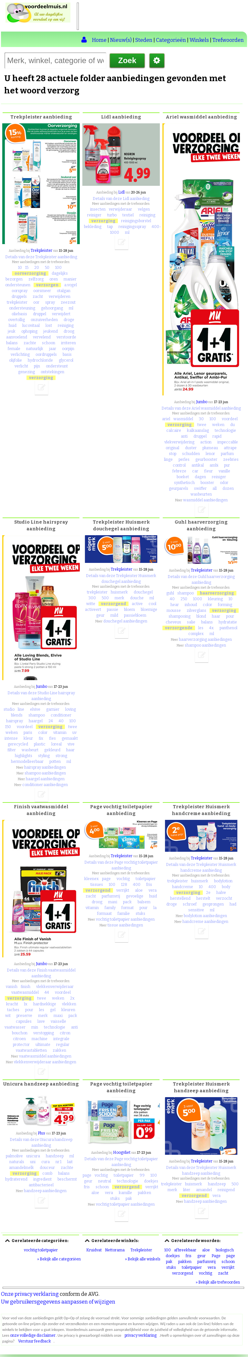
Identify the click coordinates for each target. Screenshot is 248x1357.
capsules (24, 1021)
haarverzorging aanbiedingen (205, 639)
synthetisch (184, 482)
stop (172, 453)
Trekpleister (41, 250)
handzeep (55, 1156)
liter (186, 1190)
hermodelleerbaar (27, 761)
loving (70, 709)
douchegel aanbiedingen (125, 621)
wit (8, 1015)
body (226, 887)
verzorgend (113, 604)
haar (70, 750)
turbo (112, 215)
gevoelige (134, 896)
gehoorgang (52, 308)
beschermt (67, 1179)
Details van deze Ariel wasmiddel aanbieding (201, 408)
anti (184, 436)
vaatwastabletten (31, 1050)
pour (230, 616)
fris (149, 884)
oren (53, 279)
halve (221, 892)
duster (191, 448)
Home (99, 40)
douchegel (143, 592)
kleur (28, 738)
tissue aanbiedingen (125, 925)
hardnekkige (44, 1004)
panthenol (228, 628)
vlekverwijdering (179, 442)
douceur (47, 1167)
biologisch (225, 1250)
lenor (210, 453)
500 (105, 598)
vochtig (123, 879)
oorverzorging (30, 273)
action (206, 442)
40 (61, 721)
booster (207, 482)
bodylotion (223, 881)
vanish (11, 986)
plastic (40, 744)
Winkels (199, 40)
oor (36, 302)
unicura (33, 1156)
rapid (217, 436)
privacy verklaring (141, 1335)
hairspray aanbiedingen (45, 767)
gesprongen (213, 904)
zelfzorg (36, 279)
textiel (128, 215)
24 (50, 721)
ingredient (42, 1179)
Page (216, 1256)
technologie (225, 430)
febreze (179, 471)
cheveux (173, 622)
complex (196, 633)
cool (152, 604)
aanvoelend (16, 337)
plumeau (210, 448)
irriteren (68, 343)
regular (62, 1044)
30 (201, 419)
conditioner (61, 715)
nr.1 (58, 1162)
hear (174, 605)
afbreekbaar (185, 1250)
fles (52, 738)
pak (129, 1198)
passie (112, 609)
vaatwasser (15, 1027)
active (137, 604)
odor (224, 482)
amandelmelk (21, 1167)
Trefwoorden (228, 40)
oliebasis (19, 314)
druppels (19, 296)
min (34, 1027)
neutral (104, 1181)
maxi (58, 1015)
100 (58, 267)
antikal (197, 465)
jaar (52, 348)
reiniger (94, 215)
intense (11, 738)
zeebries (231, 459)
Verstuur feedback (34, 1341)
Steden (143, 40)
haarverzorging (217, 593)
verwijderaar (120, 209)
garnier (52, 709)
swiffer (200, 488)
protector (21, 1044)
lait (70, 1162)
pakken (144, 1193)
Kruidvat (94, 1250)
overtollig (16, 320)
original (172, 448)
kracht (12, 1004)
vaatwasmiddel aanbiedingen (45, 1056)
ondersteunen (17, 285)
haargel (36, 721)
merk (119, 598)
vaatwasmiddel (25, 992)
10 (20, 267)
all (214, 488)
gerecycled (18, 744)
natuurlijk (34, 348)
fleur (208, 471)
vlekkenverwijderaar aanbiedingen (45, 1062)
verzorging (41, 377)
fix (41, 738)
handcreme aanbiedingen (205, 921)
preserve (24, 1015)
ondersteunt (57, 366)
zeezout (68, 302)
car (195, 471)
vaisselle (58, 1021)
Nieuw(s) (121, 40)
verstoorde (66, 337)
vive (71, 744)
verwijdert (61, 314)
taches (13, 1010)
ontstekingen (52, 372)
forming (225, 605)
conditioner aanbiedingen (45, 785)
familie (124, 913)
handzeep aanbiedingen (45, 1191)
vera (153, 890)
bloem (129, 609)
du (232, 424)
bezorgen (14, 279)
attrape (230, 448)
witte (90, 604)
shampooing (180, 616)
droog (69, 331)
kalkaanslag (198, 430)
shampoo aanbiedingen (45, 773)
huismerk (119, 592)
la (155, 908)
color (42, 732)
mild (114, 615)
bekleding (92, 226)
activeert (93, 609)
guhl (170, 593)
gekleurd (52, 750)
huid (12, 325)
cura (45, 1162)
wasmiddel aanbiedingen (205, 500)
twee (201, 424)
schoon (48, 343)
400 (136, 884)
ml (71, 308)
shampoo (36, 715)
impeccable (227, 442)
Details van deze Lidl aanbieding (121, 198)
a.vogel (70, 285)
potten (55, 761)
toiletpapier (146, 879)
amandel (204, 1190)
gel (53, 1010)
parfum (227, 453)
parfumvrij (111, 896)
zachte (30, 343)
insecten (98, 209)
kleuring (215, 599)
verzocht (224, 898)
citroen (19, 1039)
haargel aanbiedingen (45, 779)
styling (44, 756)
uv (74, 732)
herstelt (203, 898)
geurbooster (206, 459)
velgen (144, 209)
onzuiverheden (44, 320)
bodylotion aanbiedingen (205, 916)
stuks (140, 913)
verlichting (20, 354)
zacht (38, 296)
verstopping (43, 1033)
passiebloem (135, 615)
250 (184, 599)
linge (168, 459)
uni (33, 1162)
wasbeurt (30, 750)
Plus (41, 1133)
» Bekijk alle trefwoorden (218, 1282)
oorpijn (68, 348)
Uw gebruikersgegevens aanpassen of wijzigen (58, 1302)
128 (124, 884)
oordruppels (46, 354)
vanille (224, 471)
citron (65, 1033)
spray (50, 302)
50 (47, 267)
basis (67, 354)
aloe (139, 890)
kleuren (68, 1010)
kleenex (91, 879)
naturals (16, 1162)
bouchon (19, 1033)
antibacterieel (41, 1185)
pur (227, 465)
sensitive (196, 910)
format (127, 908)
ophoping (29, 331)
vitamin (60, 732)
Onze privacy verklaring (30, 1294)
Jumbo (201, 402)
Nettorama (115, 1250)
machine (39, 1039)
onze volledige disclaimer (33, 1335)
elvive (35, 709)
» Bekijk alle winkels (142, 1259)
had (233, 904)
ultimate (43, 1044)
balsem (144, 902)
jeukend (50, 331)
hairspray (14, 721)
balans (12, 343)
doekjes (151, 1181)
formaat (104, 913)
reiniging (66, 325)
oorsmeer (42, 291)
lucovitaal (31, 325)
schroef (190, 904)
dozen (228, 488)
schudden (191, 453)
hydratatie (228, 622)
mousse (174, 610)
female (14, 348)
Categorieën (171, 40)
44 (47, 992)
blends (17, 715)
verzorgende (178, 628)
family (110, 908)
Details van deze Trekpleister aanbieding (41, 257)
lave (41, 1021)
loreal (56, 744)
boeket (183, 477)
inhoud (191, 605)
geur (100, 615)
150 (8, 727)
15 (26, 267)
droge (69, 320)
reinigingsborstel (136, 221)
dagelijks (60, 273)
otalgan (63, 291)
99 (142, 1175)
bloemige (149, 609)
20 (36, 267)
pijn (37, 366)
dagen (200, 477)
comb (47, 1173)
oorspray (19, 291)
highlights (23, 756)
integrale (61, 1039)
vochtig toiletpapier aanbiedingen (125, 919)
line (21, 709)
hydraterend (16, 1179)
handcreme (182, 887)
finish (25, 986)
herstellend (180, 898)
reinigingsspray (132, 226)
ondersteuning (22, 308)
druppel (39, 314)
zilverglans (196, 610)
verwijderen (59, 296)
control (179, 465)
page (106, 879)
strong (61, 756)
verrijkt (122, 890)
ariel (166, 419)
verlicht (21, 366)
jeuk (12, 331)
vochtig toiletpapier (41, 1250)
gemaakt (70, 738)
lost (49, 325)
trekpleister (17, 302)
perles (184, 459)
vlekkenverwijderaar (55, 986)
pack (72, 1015)
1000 (197, 599)
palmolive (14, 1156)
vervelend (42, 337)
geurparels (178, 488)
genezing (26, 372)
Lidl (121, 192)
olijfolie (15, 360)
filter (11, 750)
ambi (214, 465)
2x (72, 998)
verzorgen (47, 285)
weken (218, 424)
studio (9, 709)
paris (28, 732)
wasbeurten (201, 494)
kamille (125, 1193)
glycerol (66, 360)
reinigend (226, 1190)
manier (70, 279)
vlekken (69, 1004)
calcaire (173, 430)
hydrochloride (40, 360)
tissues (96, 884)
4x (211, 628)
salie (191, 622)
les (200, 628)
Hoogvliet (121, 1152)
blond (201, 616)
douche (137, 598)
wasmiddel (183, 419)
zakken (59, 1050)
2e (208, 892)
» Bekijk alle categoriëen (59, 1259)
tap (110, 226)
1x (25, 1004)
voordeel (230, 419)
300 (92, 598)
